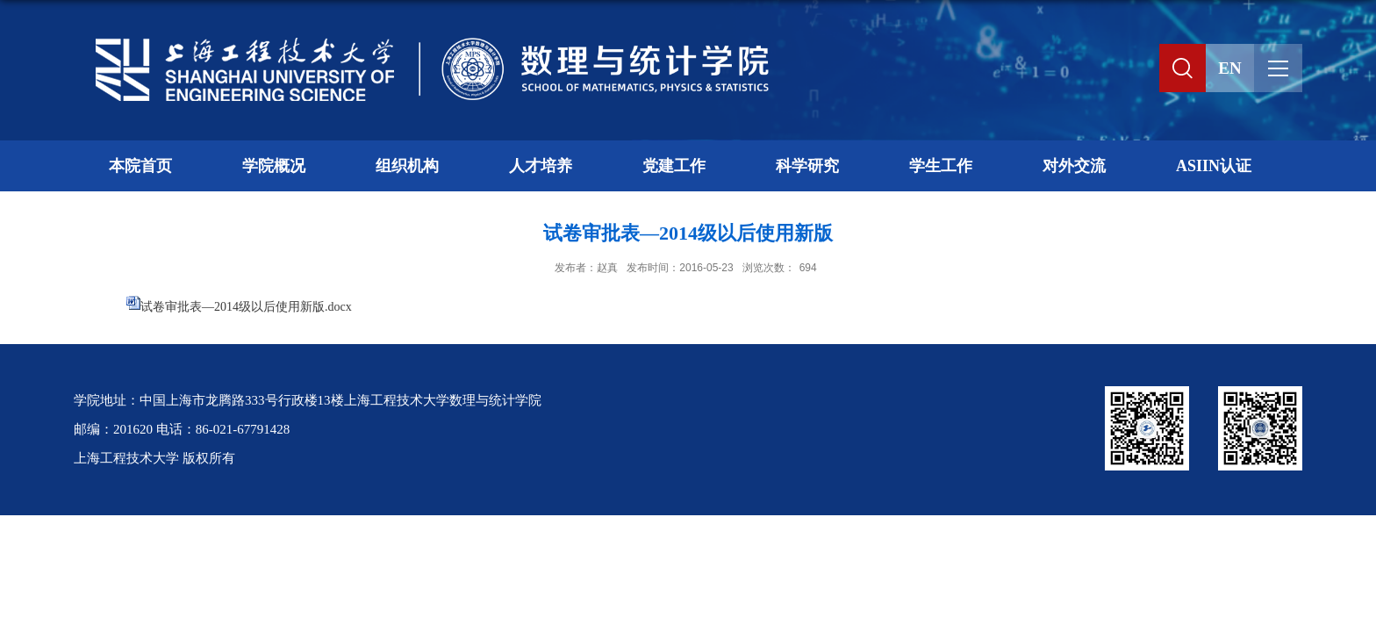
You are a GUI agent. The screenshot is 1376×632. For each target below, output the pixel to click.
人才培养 (540, 166)
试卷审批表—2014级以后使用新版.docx (246, 306)
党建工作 (674, 166)
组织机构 (407, 166)
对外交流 (1074, 166)
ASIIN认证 (1213, 166)
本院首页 (140, 166)
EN (1229, 68)
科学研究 (807, 166)
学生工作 (940, 166)
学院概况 (273, 166)
